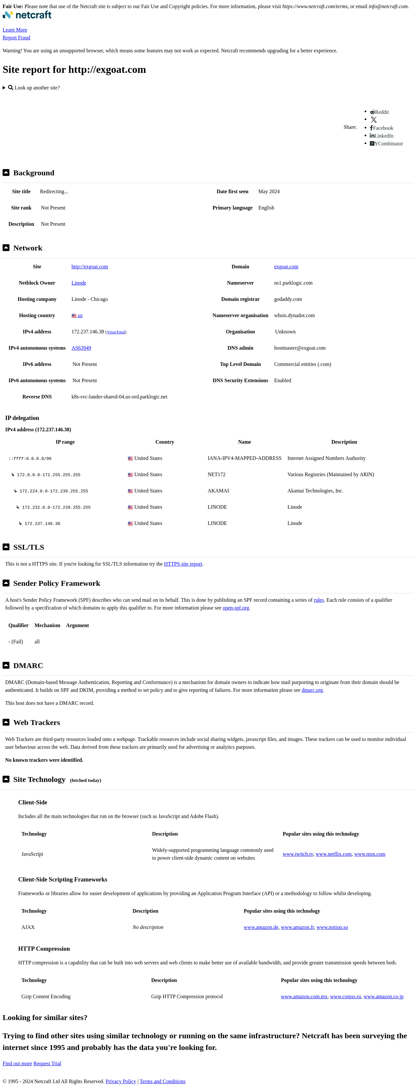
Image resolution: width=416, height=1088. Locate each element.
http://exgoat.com (90, 266)
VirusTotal (116, 331)
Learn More (15, 30)
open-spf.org (236, 608)
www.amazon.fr (297, 927)
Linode (79, 283)
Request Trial (47, 1063)
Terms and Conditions (163, 1081)
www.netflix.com (334, 854)
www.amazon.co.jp (384, 996)
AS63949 (81, 348)
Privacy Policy (121, 1081)
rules (319, 600)
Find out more (17, 1063)
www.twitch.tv (298, 854)
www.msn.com (369, 854)
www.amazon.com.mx (304, 996)
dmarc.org (312, 690)
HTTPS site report (183, 564)
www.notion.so (332, 927)
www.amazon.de (261, 927)
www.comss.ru (345, 996)
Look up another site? (34, 87)
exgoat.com (286, 266)
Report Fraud (16, 37)
